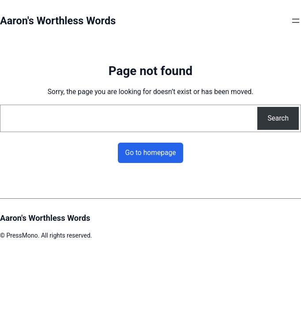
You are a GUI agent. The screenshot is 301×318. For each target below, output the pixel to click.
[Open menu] (295, 20)
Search (278, 118)
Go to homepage (150, 152)
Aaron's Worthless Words (58, 21)
